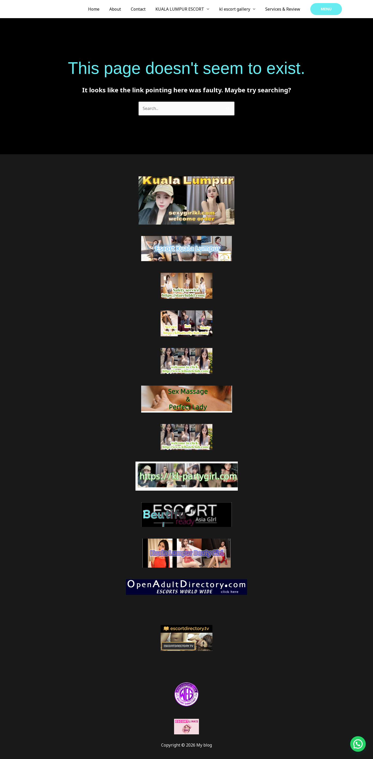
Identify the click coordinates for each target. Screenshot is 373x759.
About (122, 9)
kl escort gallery (237, 9)
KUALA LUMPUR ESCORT (183, 9)
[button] (326, 9)
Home (102, 9)
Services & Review (283, 9)
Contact (143, 9)
